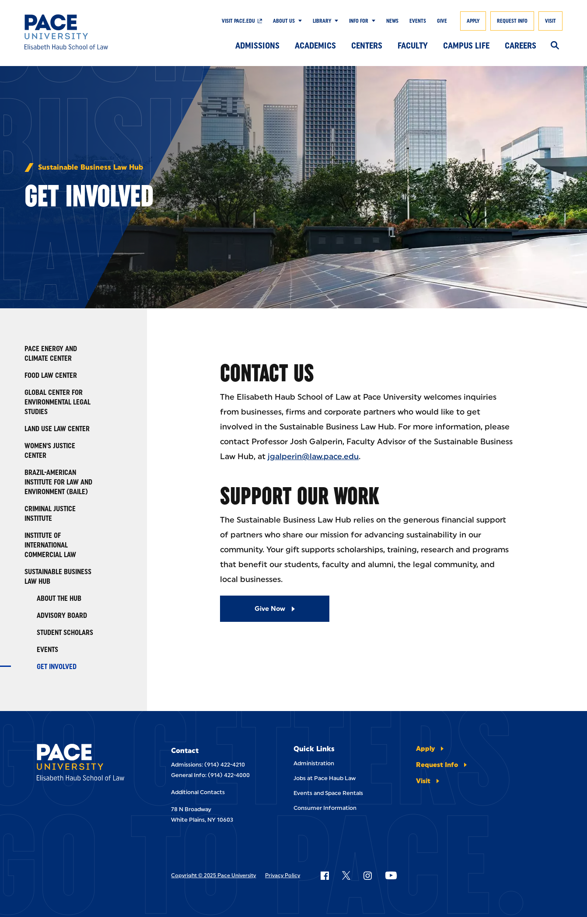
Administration (314, 763)
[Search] (555, 46)
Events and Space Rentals (328, 793)
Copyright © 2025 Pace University (213, 875)
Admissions (257, 45)
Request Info (512, 21)
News (392, 21)
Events (417, 21)
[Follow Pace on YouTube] (391, 875)
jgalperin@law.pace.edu (313, 456)
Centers (366, 45)
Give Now (270, 609)
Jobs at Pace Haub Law (325, 778)
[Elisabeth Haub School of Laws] (86, 764)
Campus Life (466, 45)
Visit (550, 21)
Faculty (413, 45)
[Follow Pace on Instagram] (367, 875)
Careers (520, 45)
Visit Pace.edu (238, 21)
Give (442, 21)
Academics (315, 45)
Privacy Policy (282, 875)
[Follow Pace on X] (346, 875)
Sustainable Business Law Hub (90, 167)
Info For (358, 21)
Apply (473, 21)
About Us (284, 21)
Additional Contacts (198, 792)
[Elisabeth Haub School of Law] (79, 31)
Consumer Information (325, 808)
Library (322, 21)
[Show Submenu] (298, 21)
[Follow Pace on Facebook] (324, 875)
